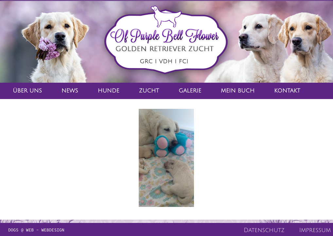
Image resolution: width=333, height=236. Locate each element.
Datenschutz (264, 230)
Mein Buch (237, 91)
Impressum (315, 230)
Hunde (108, 91)
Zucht (149, 91)
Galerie (190, 91)
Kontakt (287, 91)
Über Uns (27, 91)
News (69, 91)
